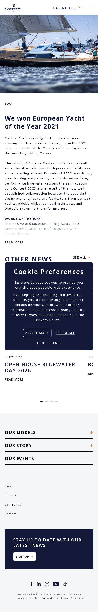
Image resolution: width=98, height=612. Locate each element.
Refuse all (65, 333)
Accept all (35, 333)
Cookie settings (49, 342)
